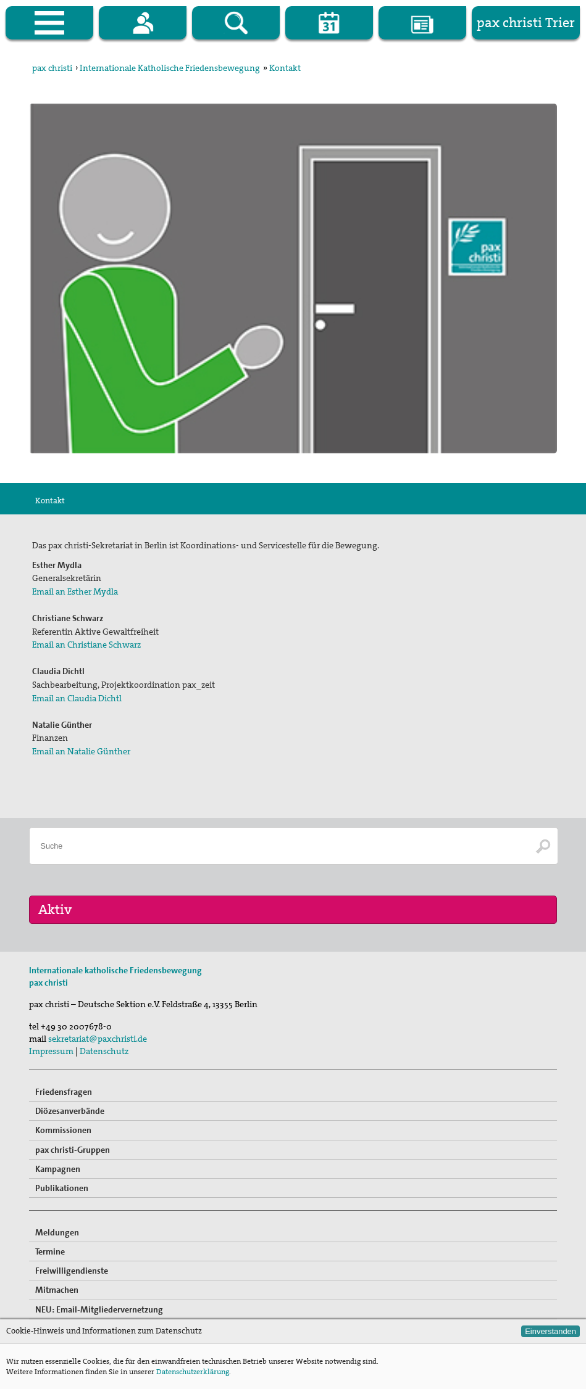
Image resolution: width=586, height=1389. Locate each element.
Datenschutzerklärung (192, 1372)
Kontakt (285, 67)
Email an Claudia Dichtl (77, 698)
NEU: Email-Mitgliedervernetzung (99, 1309)
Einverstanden (550, 1331)
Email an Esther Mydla (75, 591)
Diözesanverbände (69, 1110)
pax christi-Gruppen (72, 1149)
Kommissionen (63, 1130)
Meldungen (57, 1232)
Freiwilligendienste (71, 1270)
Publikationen (61, 1187)
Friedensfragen (63, 1091)
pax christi (52, 67)
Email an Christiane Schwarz (86, 644)
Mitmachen (56, 1289)
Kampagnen (57, 1168)
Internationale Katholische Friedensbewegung (170, 67)
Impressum (51, 1051)
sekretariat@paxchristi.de (97, 1038)
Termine (50, 1251)
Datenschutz (104, 1051)
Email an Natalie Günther (81, 751)
